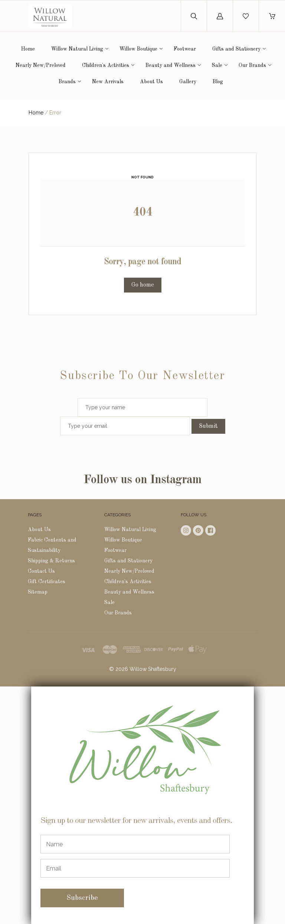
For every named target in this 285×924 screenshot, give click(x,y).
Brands (67, 81)
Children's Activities (105, 65)
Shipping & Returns (51, 560)
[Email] (135, 868)
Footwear (185, 49)
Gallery (187, 81)
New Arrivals (108, 81)
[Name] (135, 844)
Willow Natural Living (77, 49)
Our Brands (252, 65)
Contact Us (41, 571)
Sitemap (38, 592)
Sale (217, 65)
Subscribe (82, 898)
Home (28, 49)
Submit (208, 426)
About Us (151, 81)
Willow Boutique (138, 49)
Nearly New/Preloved (41, 65)
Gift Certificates (46, 581)
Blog (218, 81)
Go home (142, 285)
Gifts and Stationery (236, 49)
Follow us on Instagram (142, 480)
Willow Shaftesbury (153, 669)
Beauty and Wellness (170, 65)
